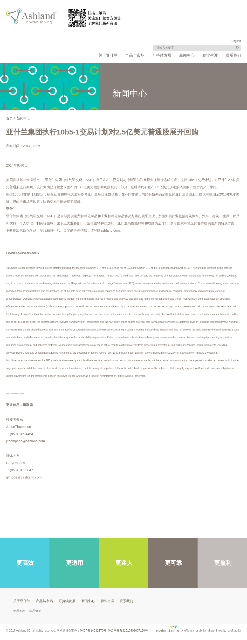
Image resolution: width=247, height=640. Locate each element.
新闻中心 (187, 55)
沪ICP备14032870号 (93, 630)
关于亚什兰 (108, 55)
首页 (9, 118)
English (236, 41)
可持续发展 (162, 55)
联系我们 (233, 55)
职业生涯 (210, 55)
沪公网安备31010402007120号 (128, 630)
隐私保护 (35, 611)
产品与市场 (134, 55)
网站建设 (62, 630)
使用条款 (19, 611)
